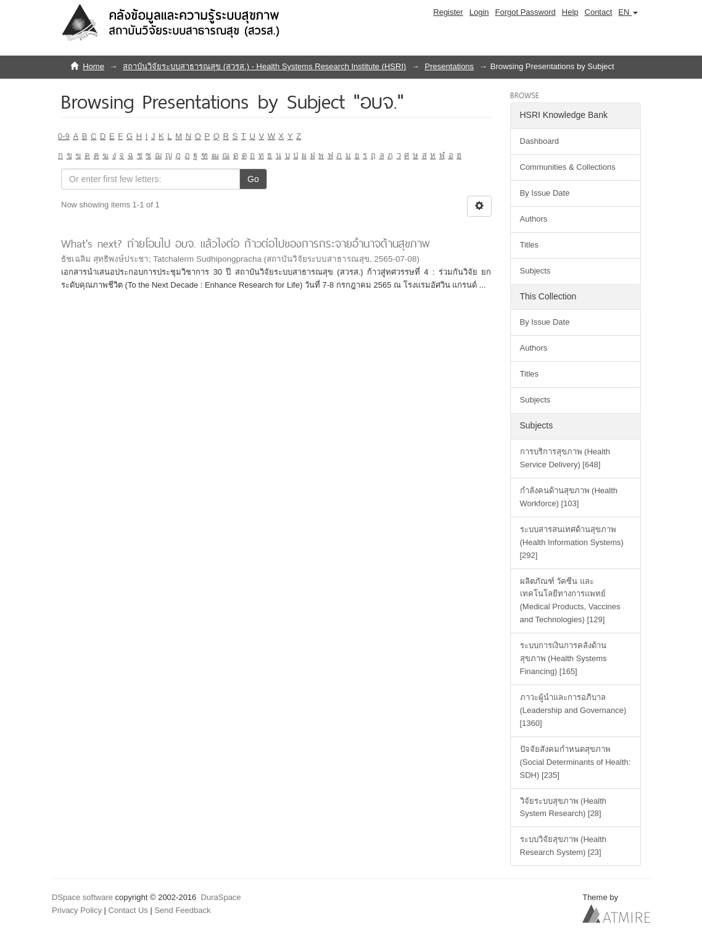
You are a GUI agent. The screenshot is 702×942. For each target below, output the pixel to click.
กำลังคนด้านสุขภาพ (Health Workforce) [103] (569, 497)
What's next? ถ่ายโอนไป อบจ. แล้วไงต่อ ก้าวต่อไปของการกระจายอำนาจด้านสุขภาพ (245, 243)
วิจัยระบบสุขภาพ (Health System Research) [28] (563, 807)
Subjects (535, 270)
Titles (529, 244)
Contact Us (128, 910)
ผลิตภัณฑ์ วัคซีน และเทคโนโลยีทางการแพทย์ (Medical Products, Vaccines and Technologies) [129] (570, 601)
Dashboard (540, 141)
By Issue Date (545, 193)
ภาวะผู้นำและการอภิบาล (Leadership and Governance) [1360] (573, 710)
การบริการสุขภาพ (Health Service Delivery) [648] (565, 458)
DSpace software (82, 897)
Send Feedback (182, 910)
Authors (534, 218)
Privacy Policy (77, 910)
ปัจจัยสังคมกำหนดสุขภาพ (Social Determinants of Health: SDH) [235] (575, 762)
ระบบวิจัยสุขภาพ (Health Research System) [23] (563, 846)
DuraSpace (221, 897)
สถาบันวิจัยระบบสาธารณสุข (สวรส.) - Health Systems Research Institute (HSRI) (264, 66)
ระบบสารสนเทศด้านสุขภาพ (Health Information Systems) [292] (572, 542)
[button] (628, 12)
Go (253, 179)
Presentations (449, 66)
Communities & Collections (568, 167)
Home (93, 66)
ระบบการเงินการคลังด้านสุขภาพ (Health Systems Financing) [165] (563, 658)
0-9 (64, 136)
